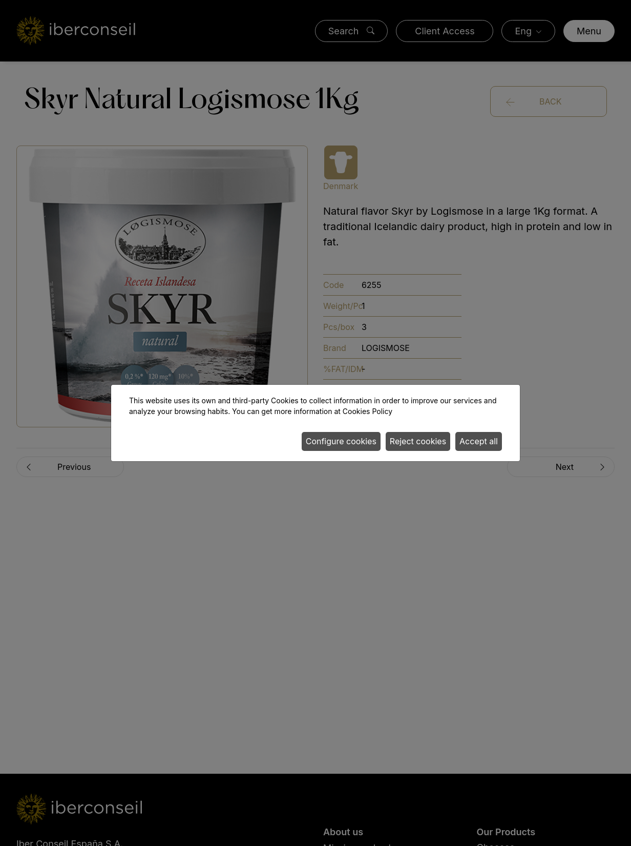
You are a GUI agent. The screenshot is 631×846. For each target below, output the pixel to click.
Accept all (478, 441)
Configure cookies (341, 441)
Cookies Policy (367, 411)
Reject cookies (418, 441)
